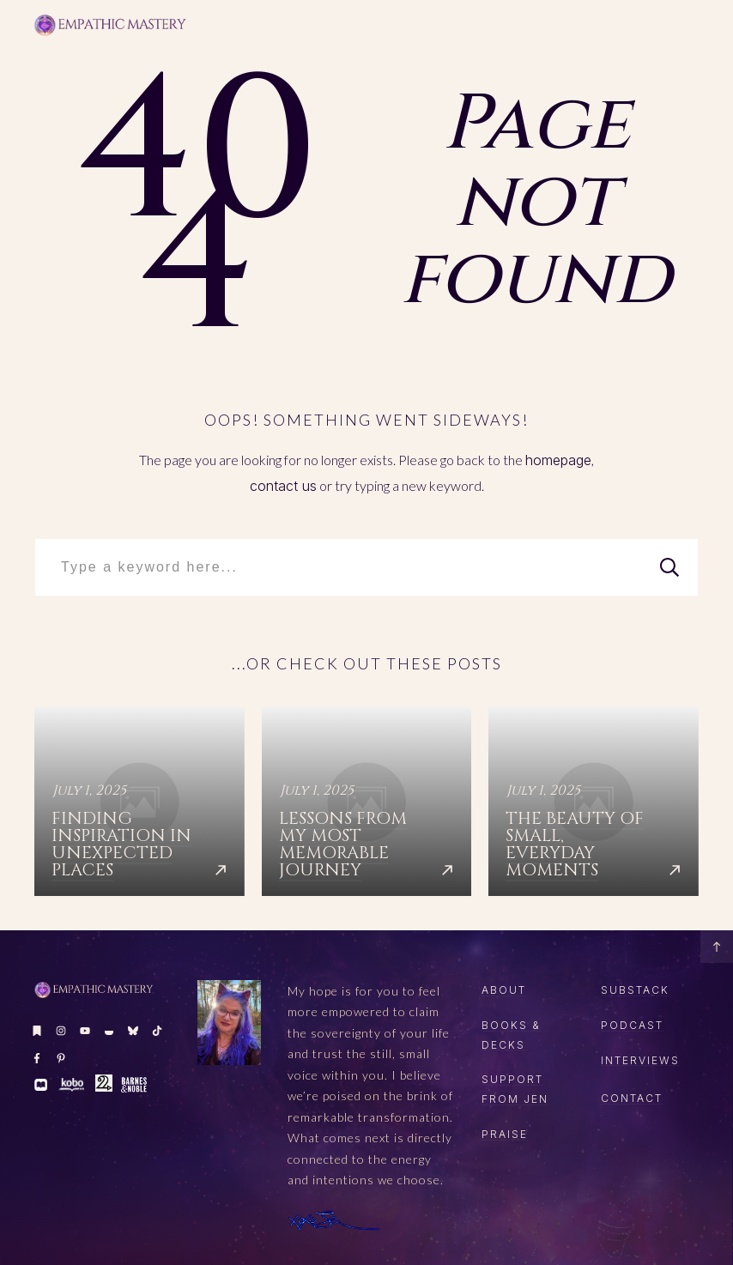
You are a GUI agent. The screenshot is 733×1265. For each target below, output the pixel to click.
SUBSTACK (635, 990)
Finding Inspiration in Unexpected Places (139, 801)
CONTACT (632, 1098)
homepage (558, 460)
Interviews (640, 1060)
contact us (283, 485)
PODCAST (632, 1025)
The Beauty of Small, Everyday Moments (593, 801)
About (504, 990)
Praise (505, 1134)
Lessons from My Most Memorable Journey (367, 801)
